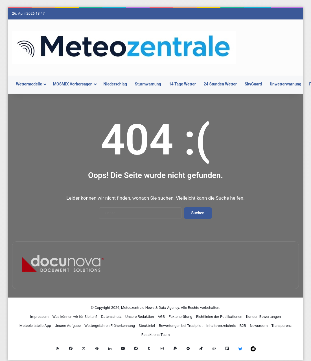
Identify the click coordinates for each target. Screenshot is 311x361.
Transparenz (281, 325)
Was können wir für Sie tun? (74, 316)
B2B (242, 325)
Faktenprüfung (180, 316)
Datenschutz (111, 316)
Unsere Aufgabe (68, 325)
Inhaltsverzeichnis (221, 325)
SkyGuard (253, 84)
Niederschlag (115, 84)
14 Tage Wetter (182, 84)
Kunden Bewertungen (263, 316)
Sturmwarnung (148, 84)
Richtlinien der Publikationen (219, 316)
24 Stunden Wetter (220, 84)
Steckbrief (147, 325)
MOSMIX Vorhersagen (73, 84)
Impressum (39, 316)
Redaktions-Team (155, 335)
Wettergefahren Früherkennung (109, 325)
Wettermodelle (29, 84)
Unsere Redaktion (139, 316)
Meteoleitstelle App (35, 325)
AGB (161, 316)
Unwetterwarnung (285, 84)
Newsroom (259, 325)
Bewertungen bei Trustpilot (181, 325)
